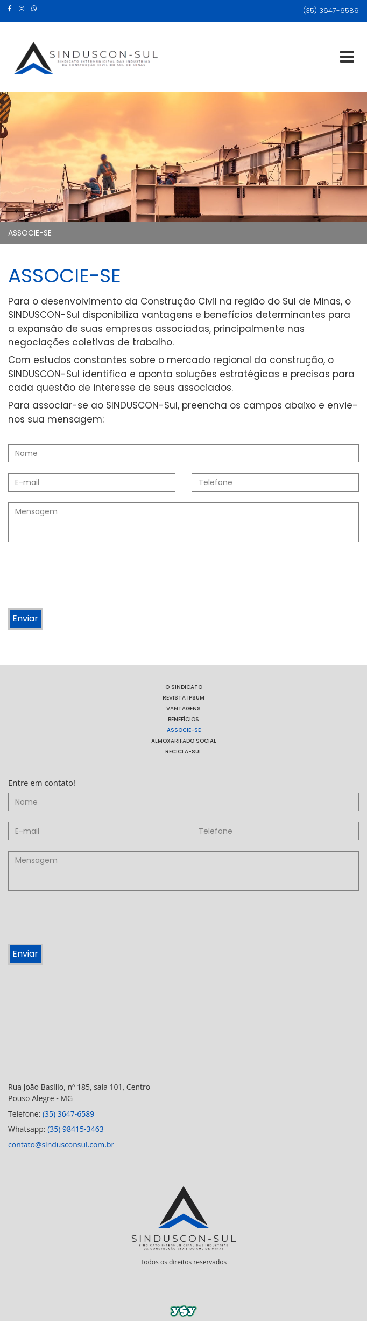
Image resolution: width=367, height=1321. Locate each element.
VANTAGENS (183, 708)
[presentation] (90, 577)
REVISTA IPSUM (183, 698)
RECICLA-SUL (183, 752)
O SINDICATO (183, 687)
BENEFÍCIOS (183, 719)
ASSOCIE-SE (30, 232)
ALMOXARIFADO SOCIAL (183, 741)
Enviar (25, 618)
